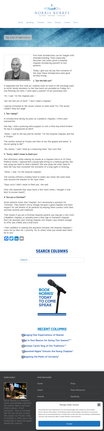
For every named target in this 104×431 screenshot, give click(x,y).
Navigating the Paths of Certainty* (40, 356)
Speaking (75, 396)
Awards (40, 396)
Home (40, 383)
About (40, 390)
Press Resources (78, 390)
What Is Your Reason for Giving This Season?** (46, 340)
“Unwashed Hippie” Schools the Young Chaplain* (47, 351)
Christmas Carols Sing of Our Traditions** (44, 345)
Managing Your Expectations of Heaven (43, 334)
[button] (99, 405)
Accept (69, 424)
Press (73, 383)
